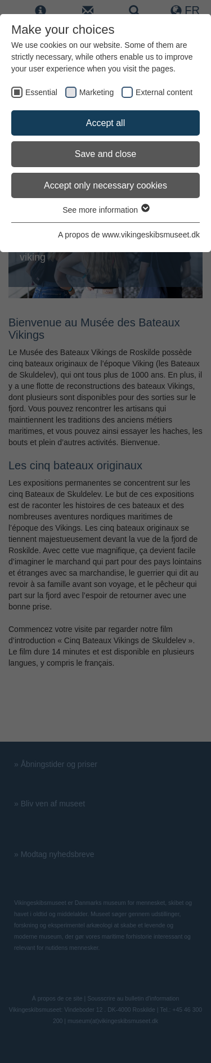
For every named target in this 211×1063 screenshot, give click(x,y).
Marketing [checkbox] (96, 92)
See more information (105, 209)
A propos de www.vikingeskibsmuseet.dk (129, 234)
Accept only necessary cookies (105, 185)
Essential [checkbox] (41, 92)
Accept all (105, 123)
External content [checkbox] (164, 92)
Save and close (105, 154)
